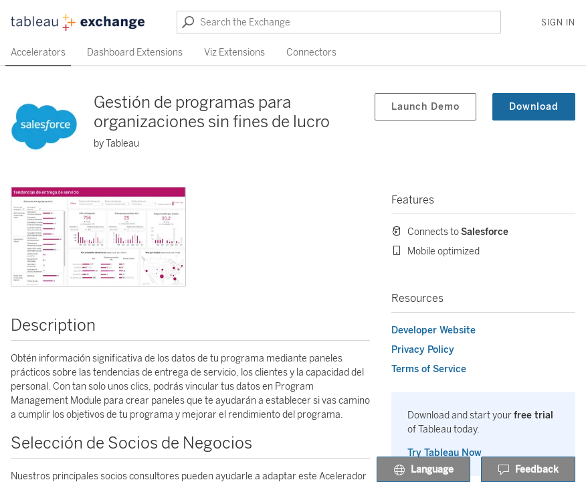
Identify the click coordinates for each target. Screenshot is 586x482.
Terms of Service (428, 369)
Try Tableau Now (444, 453)
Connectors (311, 52)
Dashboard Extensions (135, 52)
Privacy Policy (422, 349)
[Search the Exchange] (339, 22)
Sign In (558, 22)
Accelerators (38, 52)
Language (423, 470)
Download (534, 106)
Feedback (528, 470)
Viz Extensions (234, 52)
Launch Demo (425, 106)
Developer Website (433, 330)
